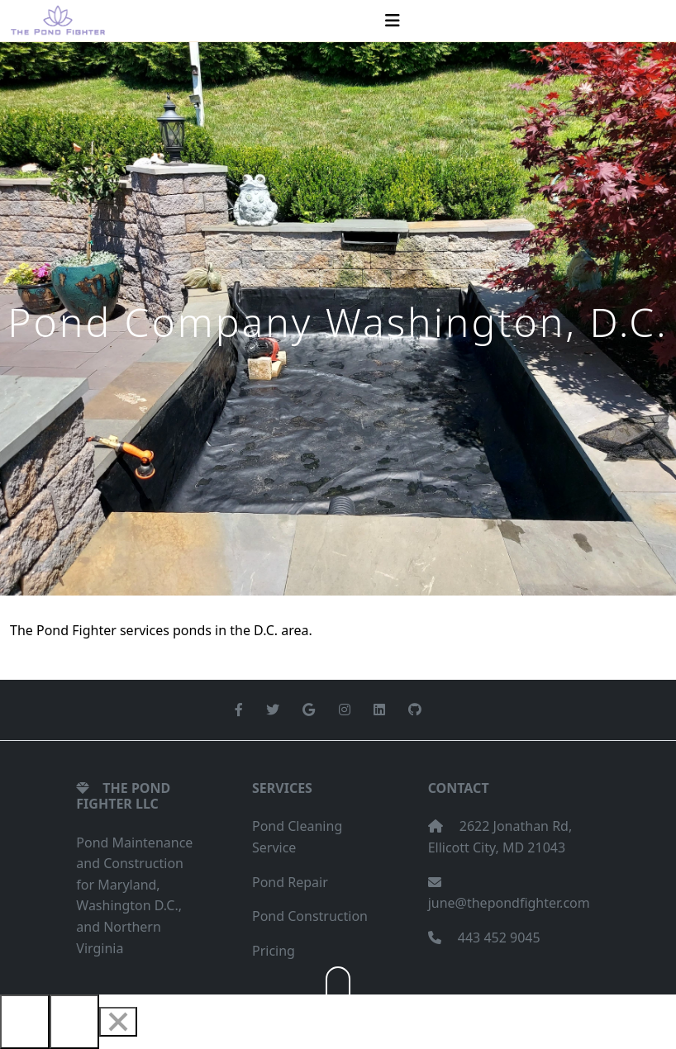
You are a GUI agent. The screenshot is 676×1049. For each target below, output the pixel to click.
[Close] (118, 1022)
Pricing (273, 951)
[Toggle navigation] (393, 20)
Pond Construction (310, 916)
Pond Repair (290, 882)
